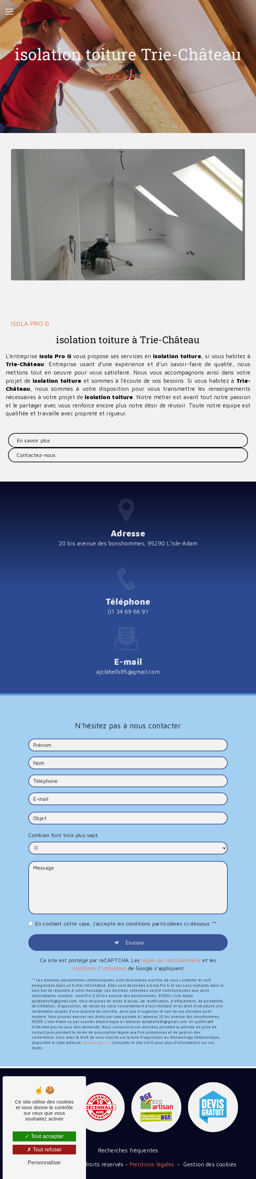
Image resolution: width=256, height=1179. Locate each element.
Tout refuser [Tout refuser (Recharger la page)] (44, 1149)
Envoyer (135, 932)
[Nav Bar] (9, 11)
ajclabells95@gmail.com (128, 661)
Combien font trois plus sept (63, 824)
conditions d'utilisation (98, 957)
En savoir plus (33, 440)
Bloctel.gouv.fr (96, 1032)
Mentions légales (151, 1164)
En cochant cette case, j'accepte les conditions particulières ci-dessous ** (125, 913)
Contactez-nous (36, 455)
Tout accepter (44, 1136)
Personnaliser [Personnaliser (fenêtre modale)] (44, 1162)
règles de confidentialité (171, 950)
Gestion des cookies (209, 1164)
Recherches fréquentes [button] (128, 1150)
